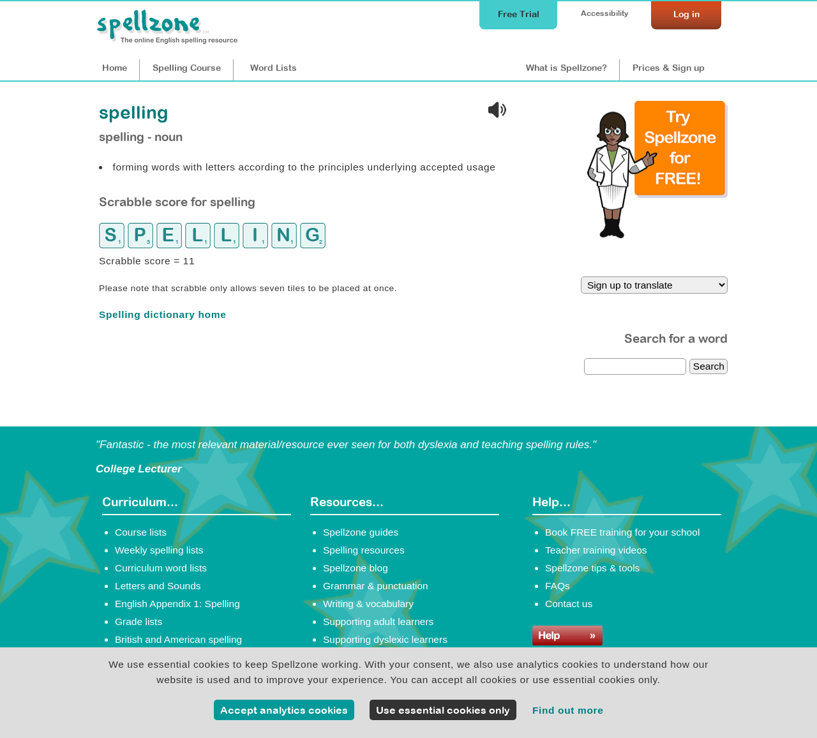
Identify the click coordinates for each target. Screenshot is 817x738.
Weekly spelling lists (159, 550)
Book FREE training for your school (622, 532)
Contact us (568, 603)
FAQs (557, 585)
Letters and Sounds (158, 585)
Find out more (568, 710)
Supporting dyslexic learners (385, 639)
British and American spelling (178, 639)
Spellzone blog (355, 567)
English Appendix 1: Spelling (177, 603)
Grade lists (138, 621)
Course (187, 68)
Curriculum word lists (161, 567)
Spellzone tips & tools (592, 567)
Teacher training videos (596, 550)
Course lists (141, 532)
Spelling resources (364, 550)
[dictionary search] (635, 366)
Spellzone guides (360, 532)
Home (114, 68)
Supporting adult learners (378, 621)
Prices (669, 68)
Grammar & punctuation (375, 585)
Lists (273, 68)
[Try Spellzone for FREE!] (657, 235)
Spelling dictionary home (162, 314)
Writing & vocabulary (368, 603)
